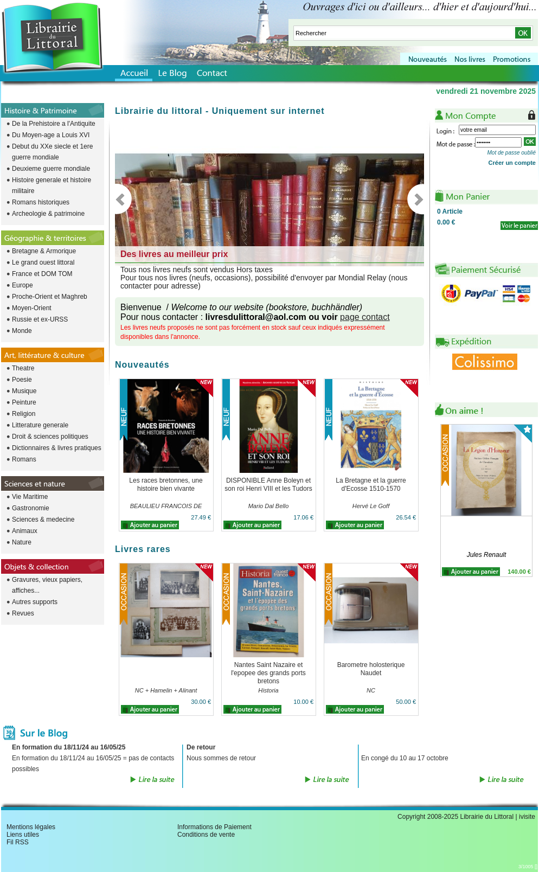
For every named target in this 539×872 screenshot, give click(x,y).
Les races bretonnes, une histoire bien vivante (165, 484)
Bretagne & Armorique (44, 251)
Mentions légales (31, 827)
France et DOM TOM (42, 274)
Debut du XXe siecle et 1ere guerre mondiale (52, 152)
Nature (21, 542)
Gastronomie (30, 508)
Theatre (23, 368)
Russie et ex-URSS (40, 319)
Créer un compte (512, 162)
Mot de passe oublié (511, 153)
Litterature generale (40, 425)
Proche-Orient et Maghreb (49, 296)
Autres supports (34, 602)
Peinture (24, 402)
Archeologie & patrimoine (48, 213)
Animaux (24, 531)
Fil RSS (18, 842)
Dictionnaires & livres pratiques (56, 448)
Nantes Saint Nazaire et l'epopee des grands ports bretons (268, 673)
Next (415, 199)
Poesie (22, 379)
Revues (23, 613)
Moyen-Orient (32, 308)
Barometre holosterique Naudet (371, 669)
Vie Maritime (30, 497)
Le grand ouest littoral (43, 262)
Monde (22, 331)
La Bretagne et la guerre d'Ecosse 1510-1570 (371, 484)
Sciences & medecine (43, 519)
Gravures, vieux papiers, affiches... (47, 585)
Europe (22, 285)
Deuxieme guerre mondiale (51, 168)
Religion (23, 414)
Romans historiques (40, 202)
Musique (24, 391)
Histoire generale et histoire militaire (51, 185)
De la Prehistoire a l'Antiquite (53, 123)
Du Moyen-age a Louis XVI (50, 135)
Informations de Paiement (214, 827)
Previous (123, 199)
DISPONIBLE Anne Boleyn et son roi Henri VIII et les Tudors (268, 484)
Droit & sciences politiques (50, 436)
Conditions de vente (206, 834)
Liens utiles (23, 834)
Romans (24, 459)
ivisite (527, 816)
